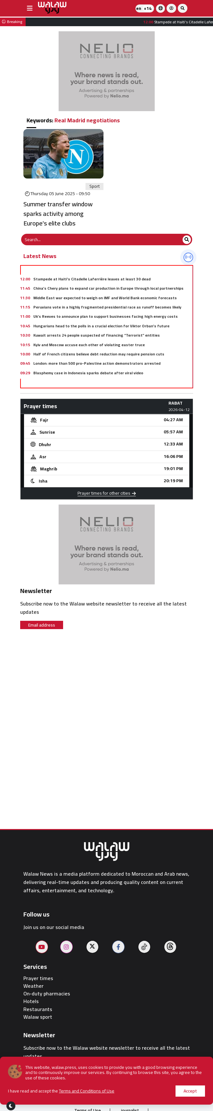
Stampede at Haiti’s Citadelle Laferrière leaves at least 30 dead (92, 279)
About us (58, 1097)
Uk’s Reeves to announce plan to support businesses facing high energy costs (105, 316)
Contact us (153, 1097)
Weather (33, 986)
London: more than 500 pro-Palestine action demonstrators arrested (96, 363)
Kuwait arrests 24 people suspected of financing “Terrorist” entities (96, 335)
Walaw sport (37, 1017)
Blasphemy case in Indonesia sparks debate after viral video (88, 373)
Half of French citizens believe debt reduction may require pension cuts (98, 354)
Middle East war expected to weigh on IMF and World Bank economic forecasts (105, 297)
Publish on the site (105, 1097)
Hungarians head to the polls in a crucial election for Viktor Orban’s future (101, 326)
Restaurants (37, 1009)
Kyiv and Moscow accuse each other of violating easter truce (89, 344)
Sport (94, 186)
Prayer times (38, 978)
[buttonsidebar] (29, 8)
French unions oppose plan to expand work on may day (82, 382)
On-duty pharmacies (46, 994)
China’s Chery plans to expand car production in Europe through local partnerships (108, 288)
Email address (41, 625)
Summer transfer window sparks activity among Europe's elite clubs (58, 213)
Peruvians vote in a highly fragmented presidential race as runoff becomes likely (107, 307)
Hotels (31, 1001)
